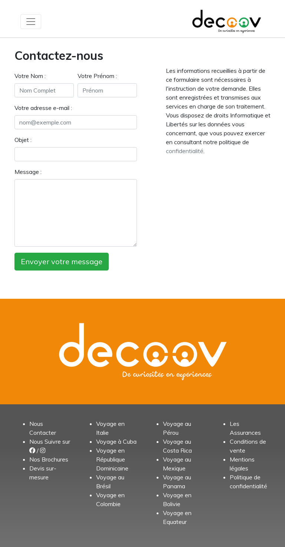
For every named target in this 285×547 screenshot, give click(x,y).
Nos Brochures (48, 459)
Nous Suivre (45, 441)
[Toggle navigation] (30, 21)
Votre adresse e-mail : (43, 107)
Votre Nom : (30, 76)
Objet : (23, 139)
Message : (28, 171)
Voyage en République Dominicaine (112, 459)
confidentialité (184, 151)
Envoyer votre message (61, 261)
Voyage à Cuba (116, 441)
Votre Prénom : (97, 76)
